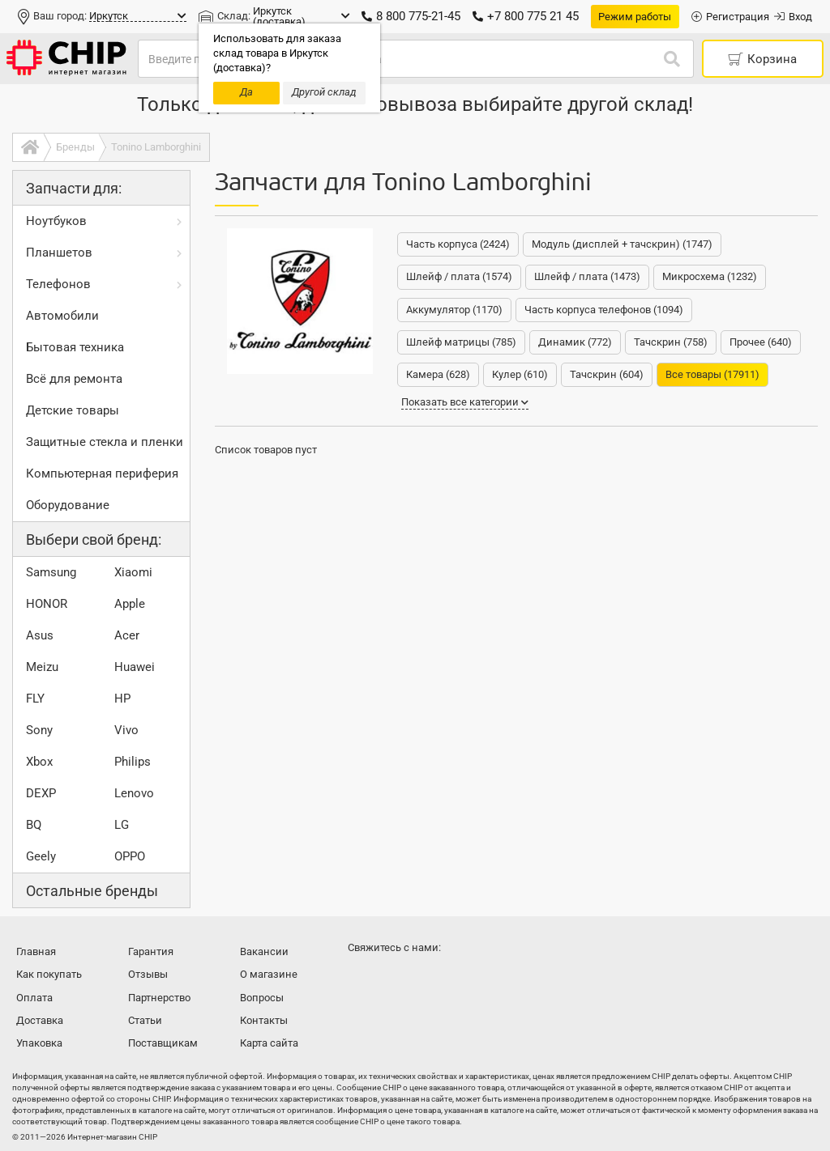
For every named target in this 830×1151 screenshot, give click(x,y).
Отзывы (148, 974)
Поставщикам (163, 1043)
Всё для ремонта (74, 379)
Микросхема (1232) (709, 276)
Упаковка (39, 1043)
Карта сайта (269, 1043)
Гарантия (150, 951)
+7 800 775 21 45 (526, 16)
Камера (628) (438, 374)
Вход (793, 17)
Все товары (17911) (712, 374)
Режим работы (634, 17)
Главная (36, 951)
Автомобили (62, 315)
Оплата (34, 998)
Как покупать (49, 974)
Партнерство (159, 998)
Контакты (264, 1020)
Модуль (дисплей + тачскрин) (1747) (622, 244)
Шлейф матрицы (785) (461, 342)
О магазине (268, 974)
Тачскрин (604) (607, 374)
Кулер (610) (520, 374)
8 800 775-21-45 (411, 16)
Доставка (39, 1020)
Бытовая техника (75, 347)
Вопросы (262, 998)
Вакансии (264, 951)
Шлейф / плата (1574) (459, 276)
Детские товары (72, 410)
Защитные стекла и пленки (104, 442)
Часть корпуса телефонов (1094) (603, 310)
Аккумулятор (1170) (454, 310)
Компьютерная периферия (102, 473)
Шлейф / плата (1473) (587, 276)
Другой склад (324, 92)
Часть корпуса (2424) (458, 244)
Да (246, 92)
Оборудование (67, 505)
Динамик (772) (575, 342)
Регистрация (730, 17)
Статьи (145, 1020)
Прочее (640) (760, 342)
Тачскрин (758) (671, 342)
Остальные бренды (92, 890)
